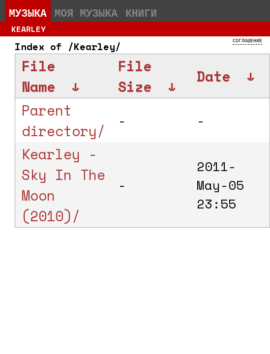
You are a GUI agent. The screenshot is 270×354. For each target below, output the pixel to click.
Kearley (28, 29)
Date (213, 76)
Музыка (28, 13)
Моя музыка (86, 13)
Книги (141, 13)
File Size (134, 76)
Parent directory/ (63, 120)
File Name (38, 76)
